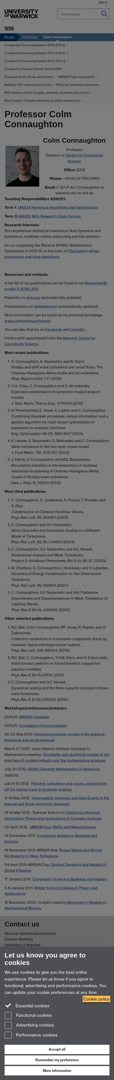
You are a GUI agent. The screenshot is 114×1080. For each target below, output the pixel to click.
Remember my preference (57, 1060)
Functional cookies (28, 1016)
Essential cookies (27, 1005)
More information (57, 1070)
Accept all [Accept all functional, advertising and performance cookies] (57, 1049)
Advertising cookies (29, 1025)
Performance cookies (31, 1035)
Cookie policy (96, 999)
